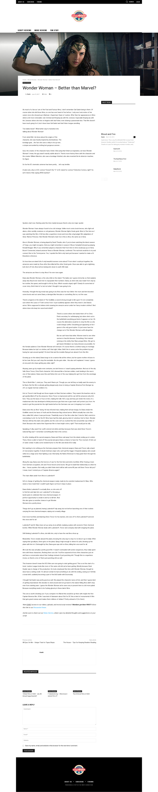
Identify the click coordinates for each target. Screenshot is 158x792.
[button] (130, 2)
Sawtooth (116, 149)
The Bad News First (119, 159)
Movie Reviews (32, 80)
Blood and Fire (108, 134)
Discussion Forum (39, 607)
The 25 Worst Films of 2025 (81, 694)
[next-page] (106, 179)
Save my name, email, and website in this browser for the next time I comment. (51, 746)
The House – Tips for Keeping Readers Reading (79, 642)
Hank (28, 94)
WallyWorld (117, 169)
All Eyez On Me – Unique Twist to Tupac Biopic (39, 642)
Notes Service (48, 613)
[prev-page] (102, 179)
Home (24, 80)
